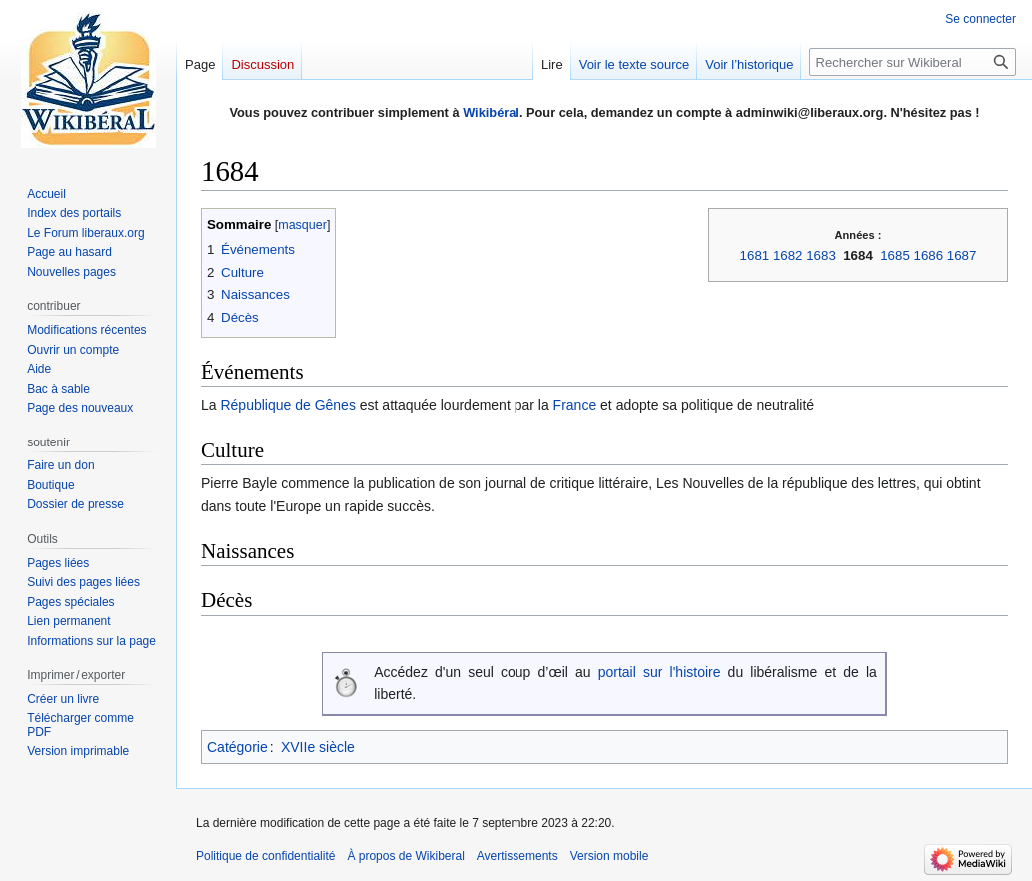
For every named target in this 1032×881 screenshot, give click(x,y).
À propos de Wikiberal (405, 856)
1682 (788, 255)
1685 (895, 255)
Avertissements (517, 856)
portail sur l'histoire (659, 672)
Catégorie (237, 747)
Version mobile (609, 856)
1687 (962, 255)
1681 (755, 255)
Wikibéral (491, 112)
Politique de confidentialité (265, 856)
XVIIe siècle (318, 747)
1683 (821, 255)
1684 (858, 255)
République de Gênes (287, 405)
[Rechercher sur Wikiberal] (912, 62)
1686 (929, 255)
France (575, 405)
